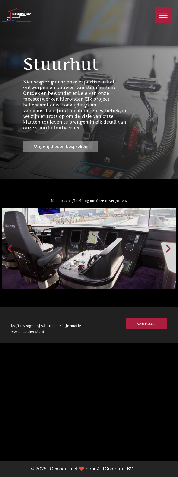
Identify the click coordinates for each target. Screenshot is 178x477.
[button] (10, 249)
